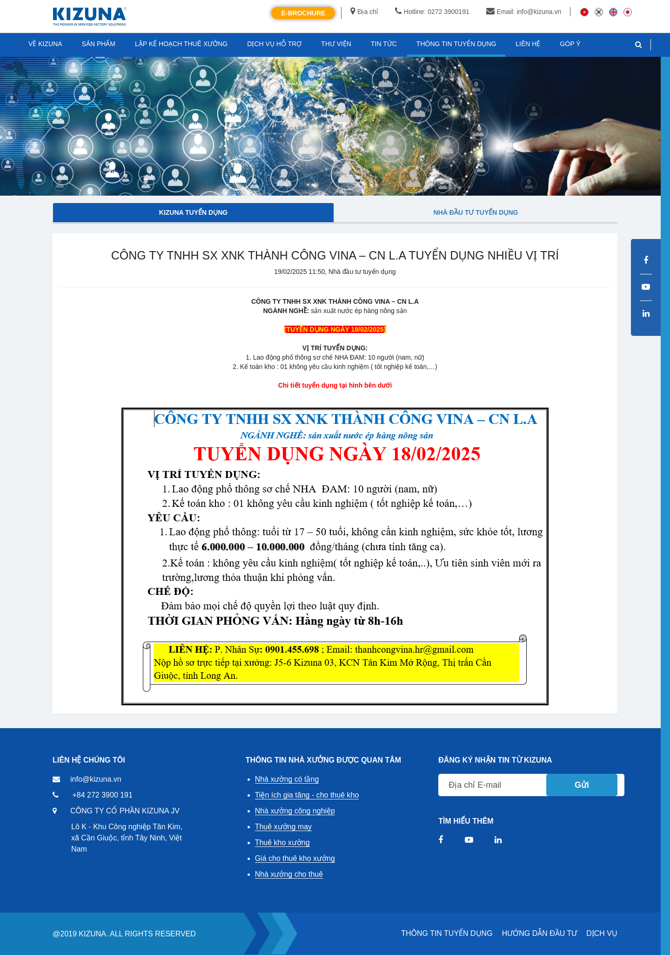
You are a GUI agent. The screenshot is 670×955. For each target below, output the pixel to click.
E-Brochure (303, 13)
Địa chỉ (364, 11)
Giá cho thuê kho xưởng (295, 858)
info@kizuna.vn (95, 779)
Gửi (582, 785)
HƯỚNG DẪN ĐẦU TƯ (539, 933)
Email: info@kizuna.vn (524, 11)
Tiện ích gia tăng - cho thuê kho (307, 795)
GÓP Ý (570, 44)
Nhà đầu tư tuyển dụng (476, 212)
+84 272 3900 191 (102, 795)
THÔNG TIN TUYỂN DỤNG (446, 933)
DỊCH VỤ (601, 933)
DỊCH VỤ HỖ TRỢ (274, 44)
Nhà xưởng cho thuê (289, 874)
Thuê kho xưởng (282, 842)
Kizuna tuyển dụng (193, 212)
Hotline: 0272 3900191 (432, 11)
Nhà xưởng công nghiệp (295, 811)
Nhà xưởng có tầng (287, 779)
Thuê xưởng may (283, 827)
